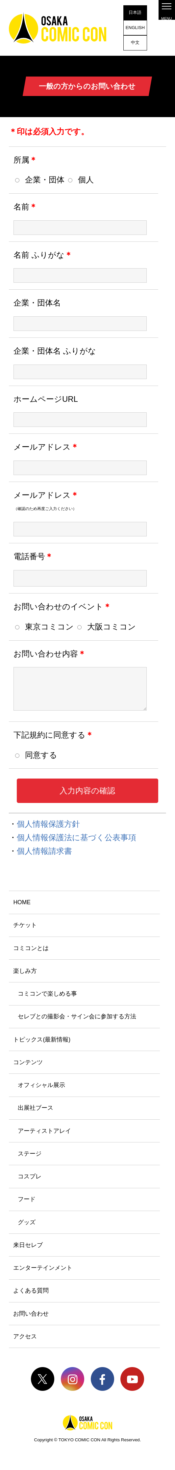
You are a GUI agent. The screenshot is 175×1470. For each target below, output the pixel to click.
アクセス (25, 1336)
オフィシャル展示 (41, 1085)
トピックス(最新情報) (41, 1039)
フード (27, 1199)
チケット (25, 925)
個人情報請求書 (44, 851)
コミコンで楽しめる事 (47, 993)
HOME (22, 902)
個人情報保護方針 (48, 823)
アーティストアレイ (44, 1131)
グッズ (27, 1222)
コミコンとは (31, 948)
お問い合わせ (31, 1313)
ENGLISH (135, 27)
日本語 (135, 12)
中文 (135, 42)
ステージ (29, 1153)
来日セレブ (28, 1245)
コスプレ (29, 1176)
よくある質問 (31, 1290)
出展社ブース (35, 1107)
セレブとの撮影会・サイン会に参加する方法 (77, 1016)
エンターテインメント (42, 1267)
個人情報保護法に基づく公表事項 (76, 837)
